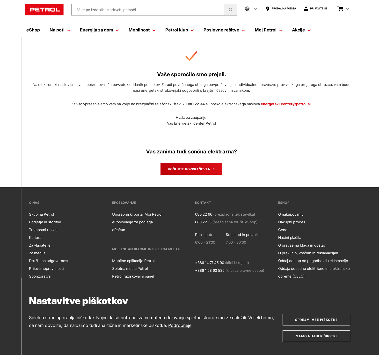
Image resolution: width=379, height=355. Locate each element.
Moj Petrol (268, 29)
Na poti (60, 29)
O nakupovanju (291, 214)
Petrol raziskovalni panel (133, 276)
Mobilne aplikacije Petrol (133, 260)
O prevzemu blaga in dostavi (302, 245)
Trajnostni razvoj (43, 229)
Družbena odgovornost (48, 260)
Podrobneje (179, 325)
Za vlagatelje (40, 245)
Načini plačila (289, 237)
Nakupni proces (291, 222)
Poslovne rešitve (224, 29)
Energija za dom (99, 29)
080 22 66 (203, 214)
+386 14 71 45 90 (209, 262)
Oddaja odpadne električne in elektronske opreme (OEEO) (314, 272)
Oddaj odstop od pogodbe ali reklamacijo (313, 260)
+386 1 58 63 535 (210, 270)
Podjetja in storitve (45, 222)
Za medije (37, 253)
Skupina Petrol (41, 214)
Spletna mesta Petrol (130, 268)
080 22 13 (203, 222)
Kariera (35, 237)
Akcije (301, 29)
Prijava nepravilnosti (46, 268)
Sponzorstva (40, 276)
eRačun (118, 229)
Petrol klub (179, 29)
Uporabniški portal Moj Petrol (137, 214)
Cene (282, 229)
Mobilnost (142, 29)
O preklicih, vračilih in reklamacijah (308, 253)
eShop (33, 29)
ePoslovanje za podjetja (132, 222)
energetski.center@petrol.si (286, 104)
